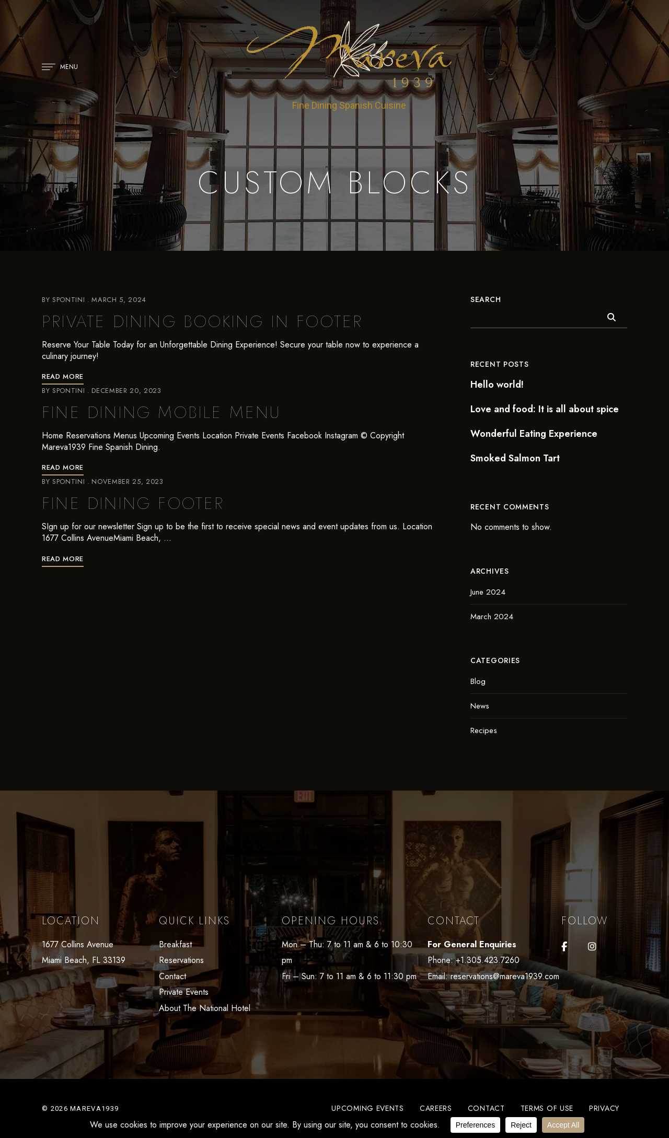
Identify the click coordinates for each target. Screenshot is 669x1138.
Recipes (483, 730)
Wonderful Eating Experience (533, 433)
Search (485, 299)
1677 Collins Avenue (77, 944)
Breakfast (175, 944)
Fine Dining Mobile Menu (161, 412)
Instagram (592, 946)
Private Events (184, 992)
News (479, 706)
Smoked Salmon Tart (515, 458)
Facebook (564, 946)
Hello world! (497, 384)
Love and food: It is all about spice (544, 409)
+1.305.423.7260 (488, 960)
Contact (172, 976)
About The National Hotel (204, 1008)
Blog (478, 681)
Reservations (181, 960)
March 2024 (491, 616)
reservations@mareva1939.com (505, 976)
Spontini (68, 300)
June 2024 (487, 592)
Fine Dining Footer (133, 503)
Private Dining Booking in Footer (202, 321)
